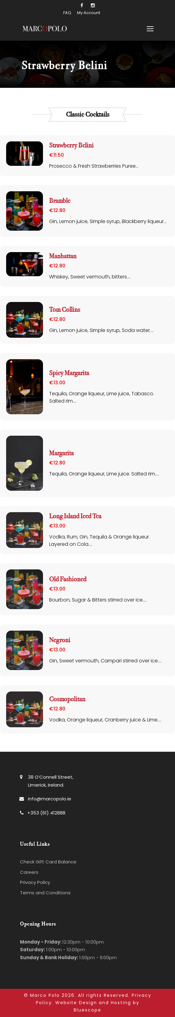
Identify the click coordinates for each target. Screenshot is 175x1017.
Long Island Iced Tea (75, 516)
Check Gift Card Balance (48, 862)
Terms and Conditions (45, 892)
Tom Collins (64, 310)
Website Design (76, 1003)
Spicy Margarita (69, 373)
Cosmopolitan (67, 699)
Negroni (59, 640)
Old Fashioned (67, 579)
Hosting (121, 1003)
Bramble (59, 201)
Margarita (61, 453)
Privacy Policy (35, 882)
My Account (88, 13)
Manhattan (62, 256)
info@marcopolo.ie (49, 798)
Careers (29, 872)
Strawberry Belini (71, 145)
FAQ (67, 13)
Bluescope (87, 1010)
